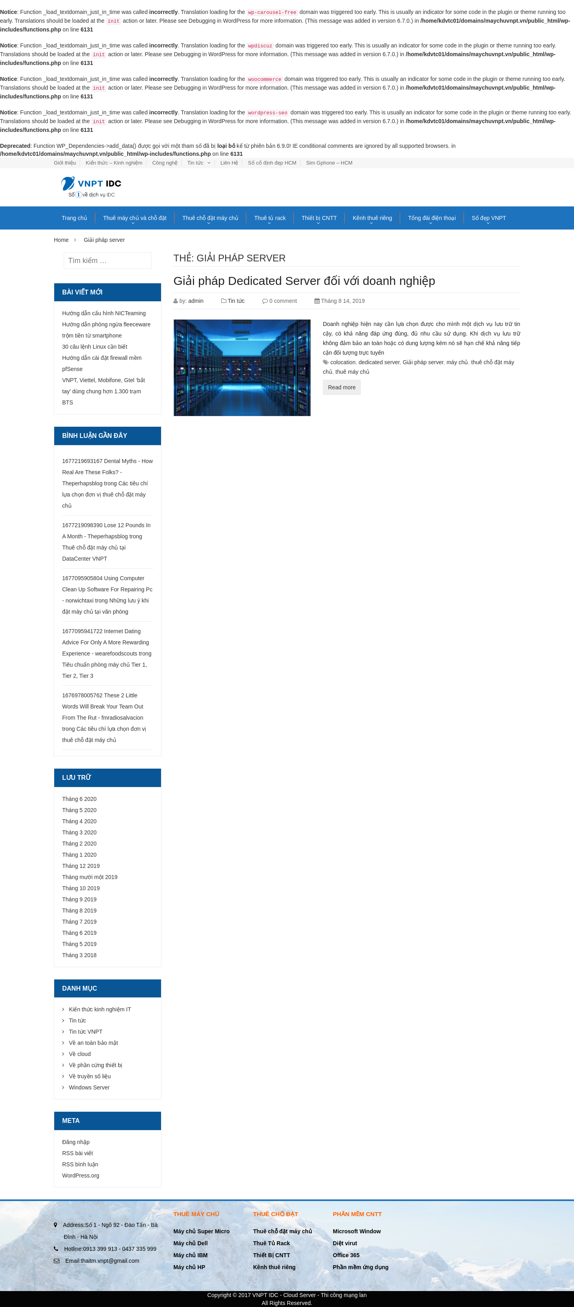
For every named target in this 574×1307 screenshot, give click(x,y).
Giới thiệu (65, 163)
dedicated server (379, 362)
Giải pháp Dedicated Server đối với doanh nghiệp (304, 280)
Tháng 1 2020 (79, 855)
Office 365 (346, 1255)
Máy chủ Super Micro (201, 1231)
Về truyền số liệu (90, 1076)
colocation (343, 362)
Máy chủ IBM (190, 1255)
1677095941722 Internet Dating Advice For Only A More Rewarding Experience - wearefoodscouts (105, 642)
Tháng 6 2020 (79, 799)
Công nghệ (164, 163)
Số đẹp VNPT (489, 218)
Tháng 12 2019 (81, 866)
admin (195, 301)
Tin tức (195, 163)
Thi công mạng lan (344, 1295)
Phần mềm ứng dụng (361, 1267)
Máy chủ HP (189, 1267)
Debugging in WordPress (219, 21)
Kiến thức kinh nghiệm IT (100, 1009)
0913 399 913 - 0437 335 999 (110, 1249)
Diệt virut (345, 1243)
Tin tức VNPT (85, 1031)
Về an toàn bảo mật (93, 1043)
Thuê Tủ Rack (271, 1243)
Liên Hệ (229, 163)
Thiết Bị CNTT (271, 1255)
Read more (342, 387)
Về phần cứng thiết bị (95, 1065)
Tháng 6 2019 (79, 933)
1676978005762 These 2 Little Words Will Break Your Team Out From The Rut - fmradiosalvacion (103, 706)
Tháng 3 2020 (79, 832)
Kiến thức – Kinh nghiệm (114, 163)
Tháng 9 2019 (79, 899)
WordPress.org (80, 1175)
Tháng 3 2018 (79, 955)
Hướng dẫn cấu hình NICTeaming (104, 313)
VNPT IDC (265, 1295)
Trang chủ (74, 218)
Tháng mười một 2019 (90, 877)
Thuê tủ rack (270, 218)
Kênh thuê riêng (372, 218)
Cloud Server (299, 1295)
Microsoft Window (357, 1231)
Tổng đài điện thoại (432, 218)
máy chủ (457, 362)
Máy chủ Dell (190, 1243)
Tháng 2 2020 (79, 843)
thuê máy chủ (353, 372)
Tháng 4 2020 (79, 821)
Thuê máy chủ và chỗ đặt (135, 218)
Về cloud (80, 1054)
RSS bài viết (77, 1153)
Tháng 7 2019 (79, 921)
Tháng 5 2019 (79, 944)
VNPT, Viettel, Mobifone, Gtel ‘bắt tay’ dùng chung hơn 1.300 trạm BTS (103, 391)
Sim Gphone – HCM (329, 163)
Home (61, 240)
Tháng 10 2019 (81, 888)
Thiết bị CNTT (319, 218)
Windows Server (89, 1087)
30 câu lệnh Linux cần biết (94, 346)
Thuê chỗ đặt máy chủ (210, 218)
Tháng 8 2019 (79, 910)
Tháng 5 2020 (79, 810)
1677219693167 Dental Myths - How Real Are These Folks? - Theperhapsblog (107, 472)
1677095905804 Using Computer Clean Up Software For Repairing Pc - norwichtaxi (107, 589)
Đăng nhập (76, 1142)
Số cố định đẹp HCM (272, 163)
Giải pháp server (423, 362)
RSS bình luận (80, 1164)
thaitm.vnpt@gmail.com (102, 1261)
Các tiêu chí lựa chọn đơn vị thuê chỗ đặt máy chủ (105, 494)
